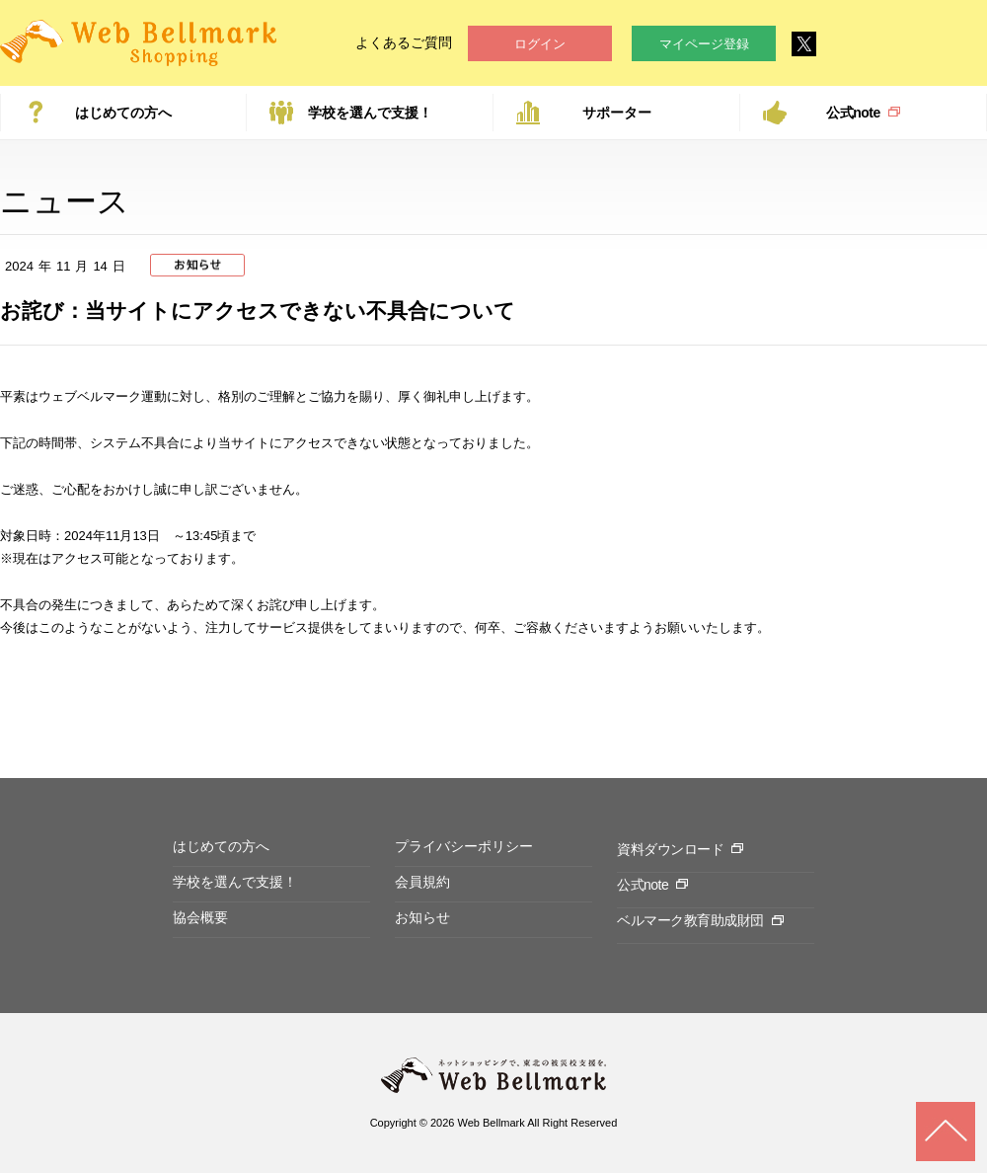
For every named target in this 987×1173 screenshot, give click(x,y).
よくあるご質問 (403, 42)
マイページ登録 (704, 44)
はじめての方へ (123, 112)
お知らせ (422, 917)
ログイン (540, 44)
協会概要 (200, 917)
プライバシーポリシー (464, 846)
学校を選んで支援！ (370, 112)
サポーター (616, 112)
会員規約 (422, 882)
